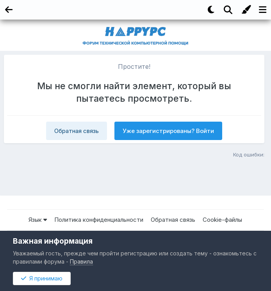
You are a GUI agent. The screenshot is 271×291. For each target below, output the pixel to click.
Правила (81, 261)
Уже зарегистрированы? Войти (168, 131)
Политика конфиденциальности (98, 219)
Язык (38, 219)
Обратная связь (76, 131)
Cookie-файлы (222, 219)
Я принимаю (41, 278)
